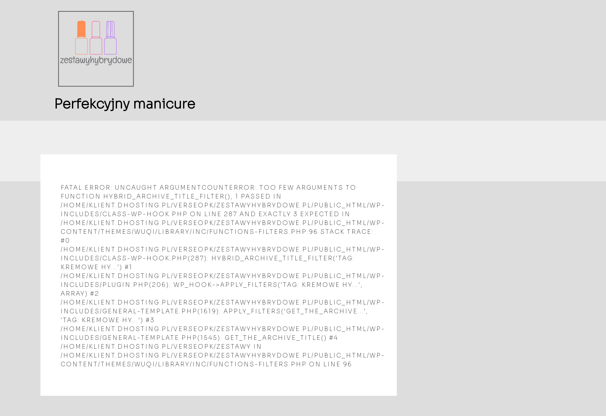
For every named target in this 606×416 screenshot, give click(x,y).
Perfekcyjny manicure (124, 103)
